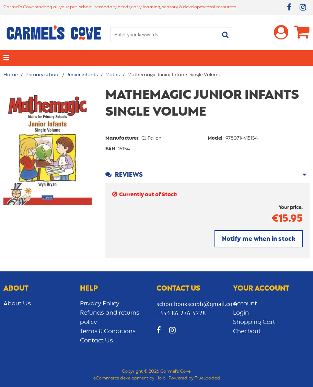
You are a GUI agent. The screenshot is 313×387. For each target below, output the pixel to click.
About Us (17, 303)
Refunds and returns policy (109, 317)
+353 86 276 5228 (181, 313)
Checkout (247, 331)
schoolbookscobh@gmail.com (196, 304)
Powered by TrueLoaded (194, 378)
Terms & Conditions (108, 331)
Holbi (160, 378)
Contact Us (96, 340)
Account (245, 303)
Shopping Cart (254, 322)
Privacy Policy (99, 303)
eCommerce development (120, 378)
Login (241, 313)
